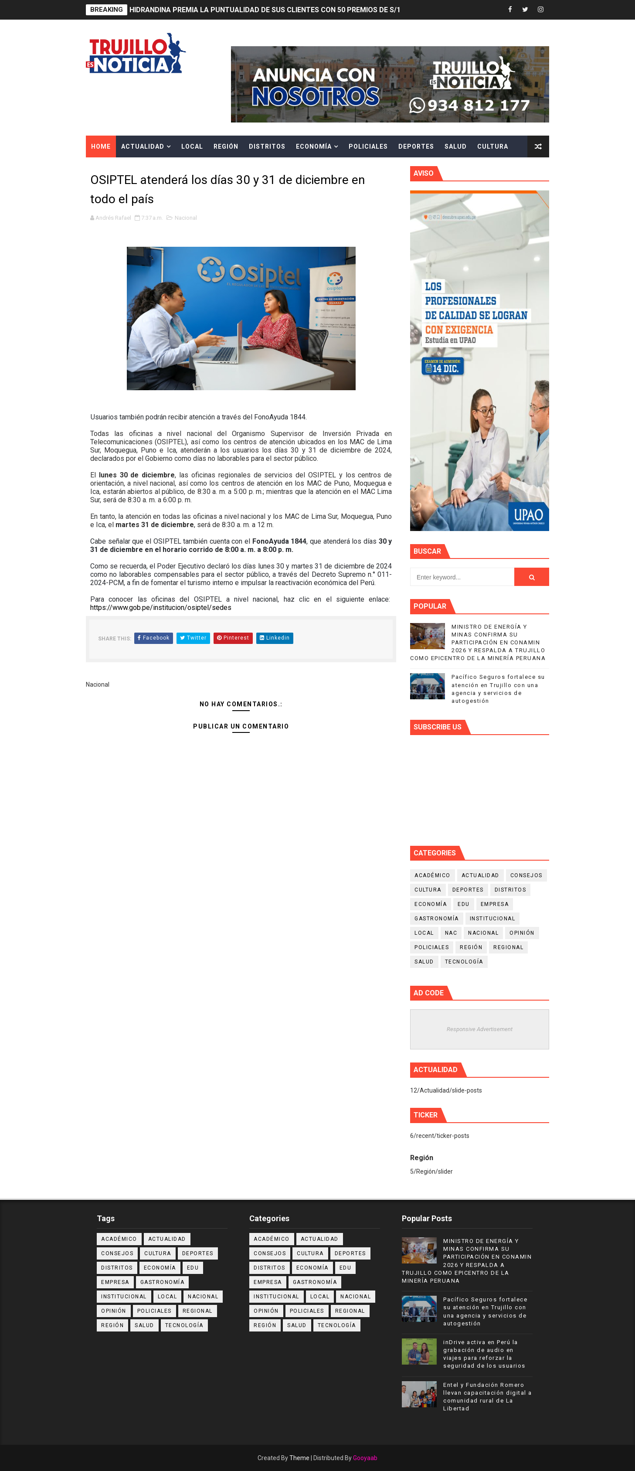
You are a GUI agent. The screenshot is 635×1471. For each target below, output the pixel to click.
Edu (464, 904)
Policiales (368, 146)
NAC (451, 933)
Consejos (526, 875)
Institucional (493, 919)
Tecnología (464, 962)
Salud (456, 146)
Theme (299, 1457)
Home (101, 146)
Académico (432, 875)
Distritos (267, 146)
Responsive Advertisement (480, 1029)
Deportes (416, 146)
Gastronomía (436, 919)
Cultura (492, 146)
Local (192, 146)
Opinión (522, 933)
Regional (508, 947)
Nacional (186, 218)
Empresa (495, 904)
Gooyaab (365, 1457)
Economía (314, 146)
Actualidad (142, 146)
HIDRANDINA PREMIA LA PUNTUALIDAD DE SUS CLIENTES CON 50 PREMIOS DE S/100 (268, 10)
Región (226, 146)
